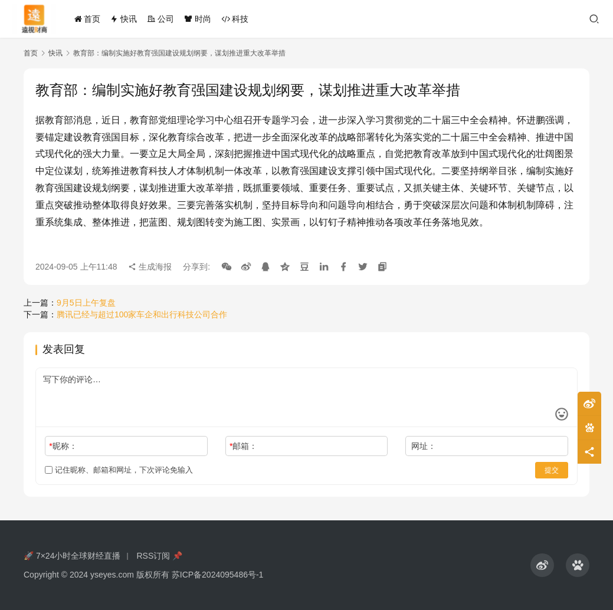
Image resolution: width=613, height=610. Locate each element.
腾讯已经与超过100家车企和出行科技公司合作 (142, 314)
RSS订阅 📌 (159, 555)
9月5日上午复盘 (86, 302)
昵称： (63, 446)
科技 (234, 19)
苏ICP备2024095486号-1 (218, 574)
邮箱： (243, 446)
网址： (423, 446)
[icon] (542, 565)
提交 (552, 470)
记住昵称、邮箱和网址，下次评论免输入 (119, 469)
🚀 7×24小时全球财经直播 (72, 555)
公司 (160, 19)
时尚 (197, 19)
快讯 (123, 19)
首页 (87, 19)
